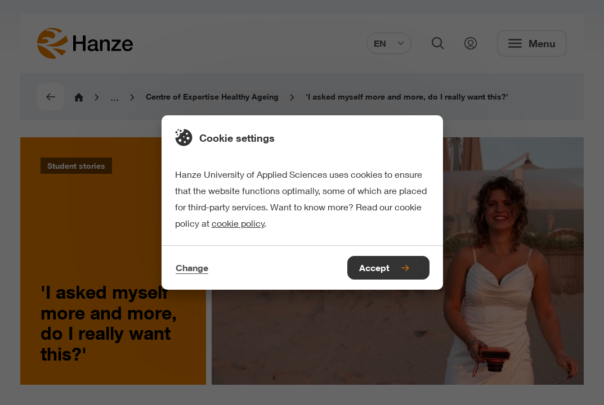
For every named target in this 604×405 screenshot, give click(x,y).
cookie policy (238, 223)
